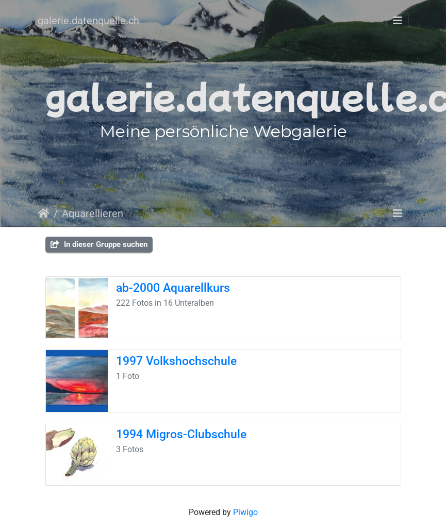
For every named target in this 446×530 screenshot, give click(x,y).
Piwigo (245, 512)
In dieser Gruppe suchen (99, 244)
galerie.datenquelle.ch (88, 20)
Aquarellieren (92, 213)
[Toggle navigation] (397, 20)
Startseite (43, 213)
